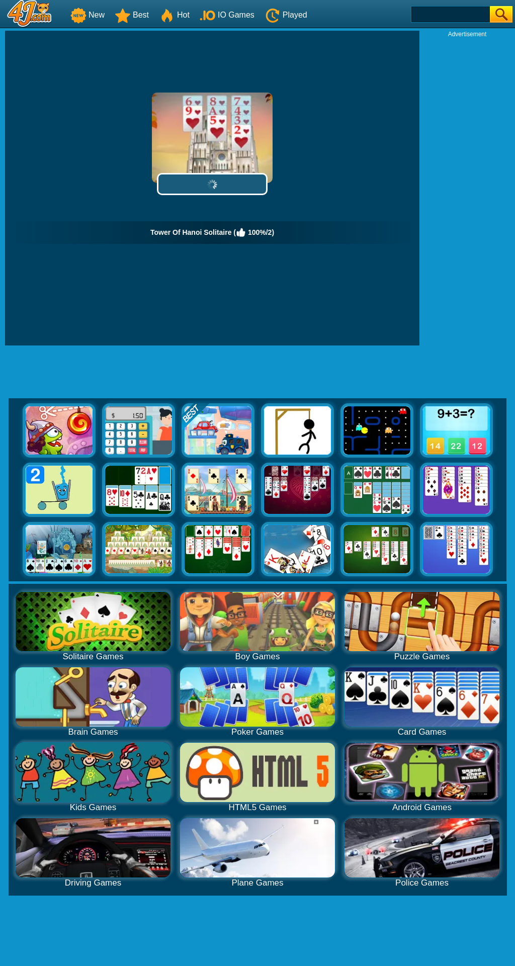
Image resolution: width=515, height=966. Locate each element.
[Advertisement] (467, 189)
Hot (174, 15)
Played (286, 15)
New (87, 15)
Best (132, 15)
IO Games (227, 15)
